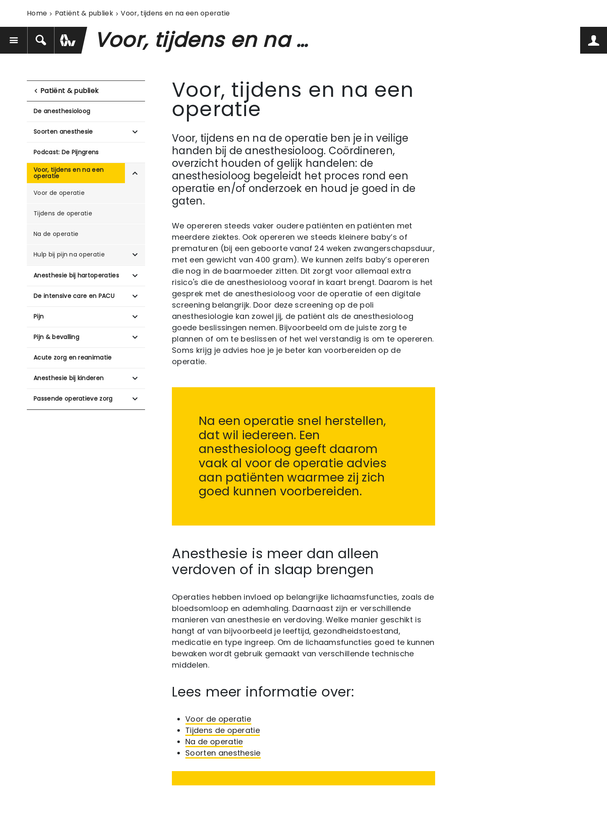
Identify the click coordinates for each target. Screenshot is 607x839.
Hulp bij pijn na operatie (69, 254)
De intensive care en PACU (74, 296)
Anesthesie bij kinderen (69, 378)
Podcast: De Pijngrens (66, 152)
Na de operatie (56, 234)
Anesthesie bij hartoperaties (76, 275)
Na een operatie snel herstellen (291, 421)
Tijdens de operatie (63, 213)
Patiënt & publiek (84, 13)
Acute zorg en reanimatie (73, 357)
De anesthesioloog (62, 111)
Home (37, 13)
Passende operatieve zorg (73, 398)
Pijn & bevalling (56, 337)
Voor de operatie (59, 193)
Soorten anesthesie (63, 131)
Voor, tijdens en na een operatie (69, 173)
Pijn (39, 316)
